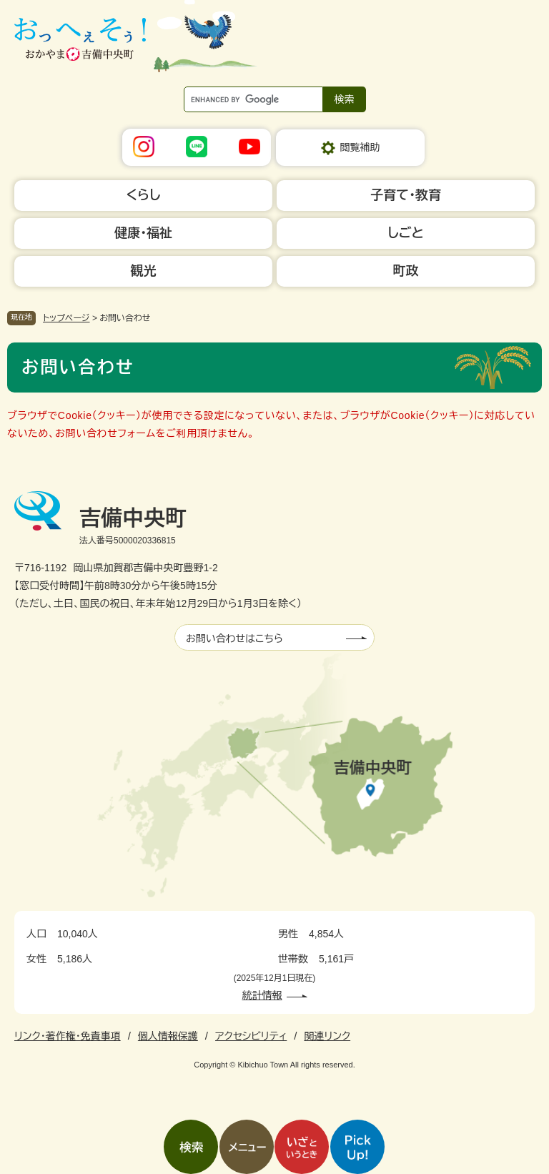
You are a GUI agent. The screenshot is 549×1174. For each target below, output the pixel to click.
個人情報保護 (168, 1036)
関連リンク (327, 1036)
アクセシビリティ (251, 1036)
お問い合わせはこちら (234, 638)
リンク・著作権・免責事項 (67, 1036)
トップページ (66, 318)
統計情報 (262, 995)
